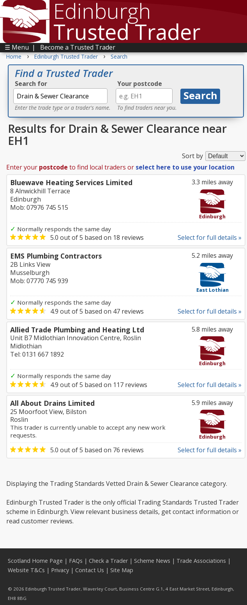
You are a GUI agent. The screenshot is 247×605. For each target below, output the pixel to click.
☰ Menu (17, 47)
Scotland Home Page (35, 560)
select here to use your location (185, 167)
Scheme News (152, 560)
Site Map (121, 570)
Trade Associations (201, 560)
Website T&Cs (26, 570)
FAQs (76, 560)
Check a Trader (108, 560)
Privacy (60, 570)
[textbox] (60, 96)
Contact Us (89, 570)
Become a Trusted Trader (77, 47)
